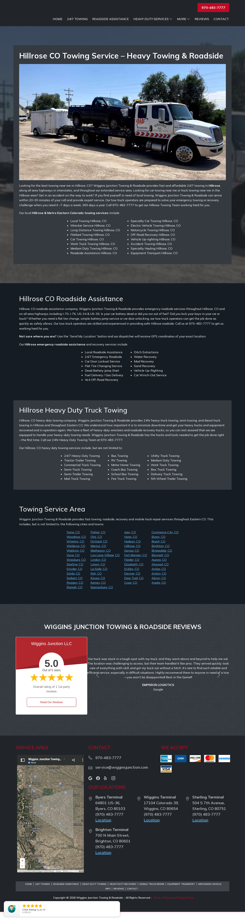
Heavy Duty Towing (94, 892)
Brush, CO (158, 549)
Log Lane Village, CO (105, 563)
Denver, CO (132, 581)
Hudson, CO (132, 549)
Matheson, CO (101, 558)
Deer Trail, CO (134, 586)
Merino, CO (98, 554)
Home (77, 19)
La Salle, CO (99, 577)
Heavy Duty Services (172, 19)
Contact (221, 27)
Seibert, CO (74, 586)
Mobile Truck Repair (152, 892)
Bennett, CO (160, 563)
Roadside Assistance (130, 19)
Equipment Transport (181, 892)
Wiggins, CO (75, 549)
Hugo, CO (130, 545)
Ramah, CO (74, 595)
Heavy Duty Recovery (123, 892)
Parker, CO (98, 540)
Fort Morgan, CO (135, 563)
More (203, 19)
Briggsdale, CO (162, 558)
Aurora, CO (159, 568)
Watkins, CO (75, 558)
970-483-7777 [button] (213, 7)
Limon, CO (98, 572)
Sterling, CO (75, 572)
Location (103, 828)
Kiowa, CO (98, 586)
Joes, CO (130, 540)
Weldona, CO (76, 554)
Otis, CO (96, 545)
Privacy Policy (185, 905)
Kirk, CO (96, 581)
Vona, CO (73, 563)
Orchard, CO (99, 549)
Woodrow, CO (76, 545)
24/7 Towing (97, 19)
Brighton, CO (161, 554)
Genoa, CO (131, 558)
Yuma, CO (73, 540)
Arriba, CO (159, 577)
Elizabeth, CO (133, 572)
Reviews (222, 19)
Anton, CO (159, 581)
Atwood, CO (160, 572)
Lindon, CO (98, 568)
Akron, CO (159, 586)
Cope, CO (130, 591)
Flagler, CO (131, 568)
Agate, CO (159, 591)
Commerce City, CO (165, 540)
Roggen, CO (75, 591)
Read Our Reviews (51, 710)
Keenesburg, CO (102, 595)
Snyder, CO (74, 577)
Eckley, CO (131, 577)
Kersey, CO (98, 591)
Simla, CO (73, 581)
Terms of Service (163, 905)
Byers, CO (158, 545)
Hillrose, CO (132, 554)
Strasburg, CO (76, 568)
